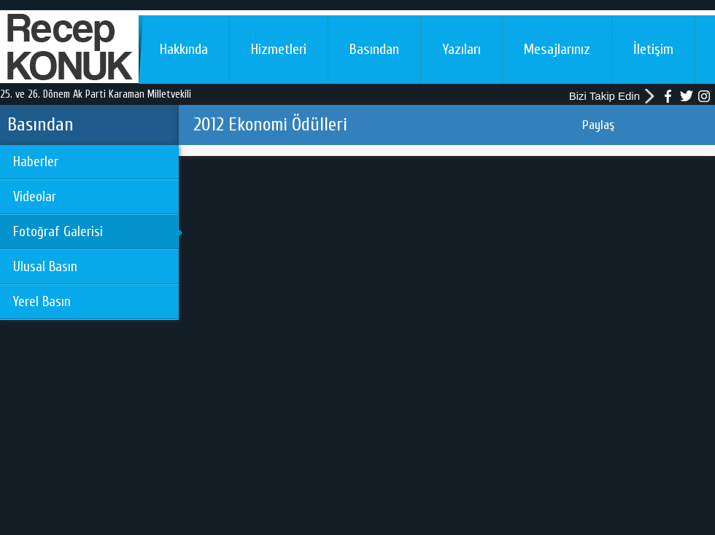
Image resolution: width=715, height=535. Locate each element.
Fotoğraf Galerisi (58, 232)
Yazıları (461, 49)
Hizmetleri (278, 49)
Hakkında (184, 49)
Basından (374, 49)
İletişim (653, 49)
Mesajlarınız (557, 49)
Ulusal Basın (45, 267)
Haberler (35, 162)
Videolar (34, 197)
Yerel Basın (42, 302)
